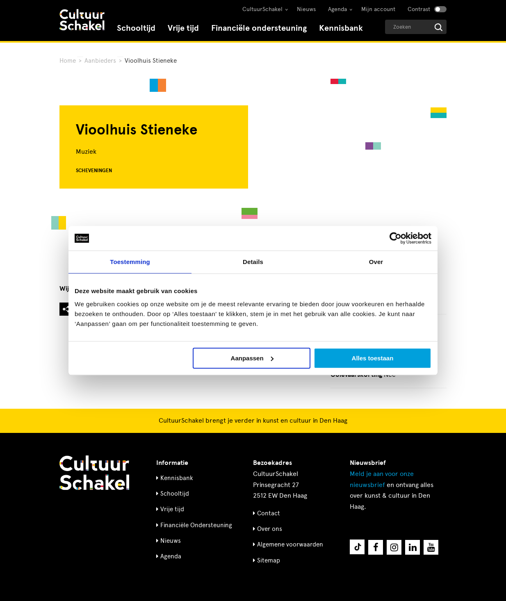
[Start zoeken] (438, 27)
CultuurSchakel (262, 9)
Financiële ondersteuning (259, 28)
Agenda (337, 9)
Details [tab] (253, 261)
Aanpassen (252, 358)
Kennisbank (341, 28)
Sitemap (268, 560)
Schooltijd (136, 28)
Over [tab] (376, 261)
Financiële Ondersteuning (196, 525)
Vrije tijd (183, 28)
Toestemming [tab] (130, 261)
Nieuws (306, 9)
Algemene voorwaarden (290, 544)
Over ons (269, 529)
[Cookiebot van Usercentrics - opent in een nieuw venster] (395, 238)
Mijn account (378, 9)
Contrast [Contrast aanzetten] (419, 9)
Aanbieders (100, 60)
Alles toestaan (373, 358)
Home (67, 60)
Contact (268, 513)
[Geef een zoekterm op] (416, 27)
